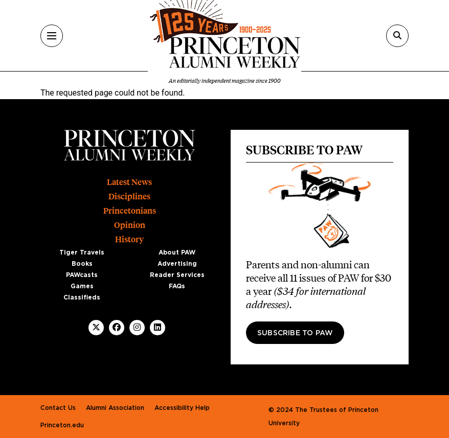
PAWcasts (82, 275)
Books (82, 264)
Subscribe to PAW (295, 333)
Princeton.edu (62, 425)
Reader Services (177, 275)
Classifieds (81, 297)
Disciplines (129, 196)
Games (82, 286)
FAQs (177, 286)
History (129, 239)
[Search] (397, 36)
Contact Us (58, 408)
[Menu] (51, 36)
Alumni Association (115, 408)
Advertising (177, 264)
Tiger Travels (81, 252)
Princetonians (129, 211)
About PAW (177, 252)
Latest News (129, 182)
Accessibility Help (182, 408)
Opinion (129, 225)
